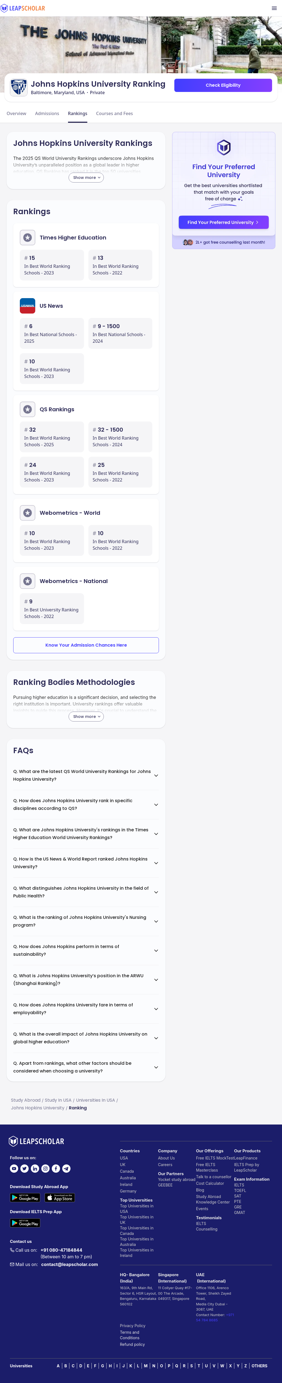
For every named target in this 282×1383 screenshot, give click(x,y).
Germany (128, 1191)
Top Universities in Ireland (137, 1253)
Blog (200, 1190)
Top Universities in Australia (137, 1242)
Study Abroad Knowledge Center (213, 1199)
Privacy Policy (133, 1325)
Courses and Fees (114, 113)
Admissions (47, 113)
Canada (127, 1171)
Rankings (77, 113)
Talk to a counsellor (213, 1176)
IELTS (201, 1223)
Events (202, 1208)
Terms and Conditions (130, 1335)
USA (124, 1158)
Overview (16, 113)
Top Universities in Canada (137, 1231)
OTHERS (259, 1365)
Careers (165, 1164)
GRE (238, 1207)
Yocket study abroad (177, 1179)
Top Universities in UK (137, 1220)
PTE (237, 1201)
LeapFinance (245, 1158)
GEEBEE (165, 1185)
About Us (166, 1158)
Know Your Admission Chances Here (86, 645)
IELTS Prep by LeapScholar (246, 1167)
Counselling (207, 1229)
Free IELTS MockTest (215, 1158)
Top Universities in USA (137, 1209)
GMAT (239, 1212)
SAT (238, 1196)
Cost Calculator (210, 1183)
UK (123, 1164)
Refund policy (132, 1344)
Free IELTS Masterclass (207, 1167)
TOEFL (240, 1190)
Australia (128, 1177)
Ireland (126, 1184)
